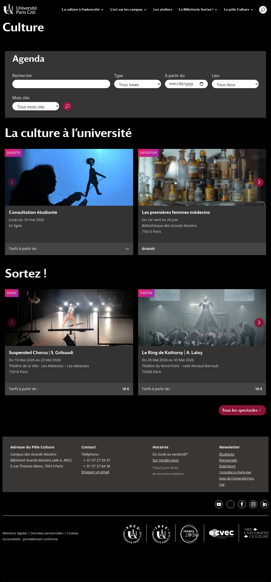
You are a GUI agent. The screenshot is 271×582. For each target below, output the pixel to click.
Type (118, 75)
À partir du (175, 75)
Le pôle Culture (236, 9)
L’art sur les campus (126, 9)
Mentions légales (14, 533)
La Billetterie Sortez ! (196, 9)
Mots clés (21, 97)
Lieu (215, 75)
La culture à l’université (81, 9)
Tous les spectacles (240, 410)
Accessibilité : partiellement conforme (30, 539)
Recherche (22, 75)
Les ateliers (162, 9)
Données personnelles (47, 533)
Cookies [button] (72, 533)
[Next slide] (259, 182)
